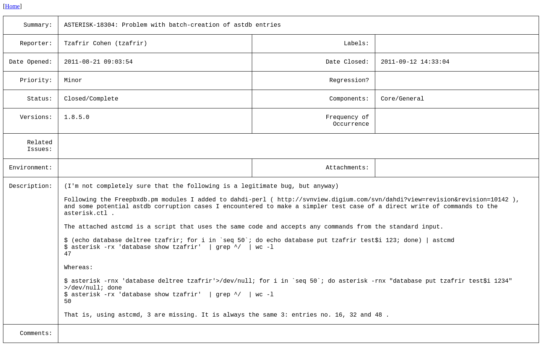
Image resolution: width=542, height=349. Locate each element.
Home (12, 6)
